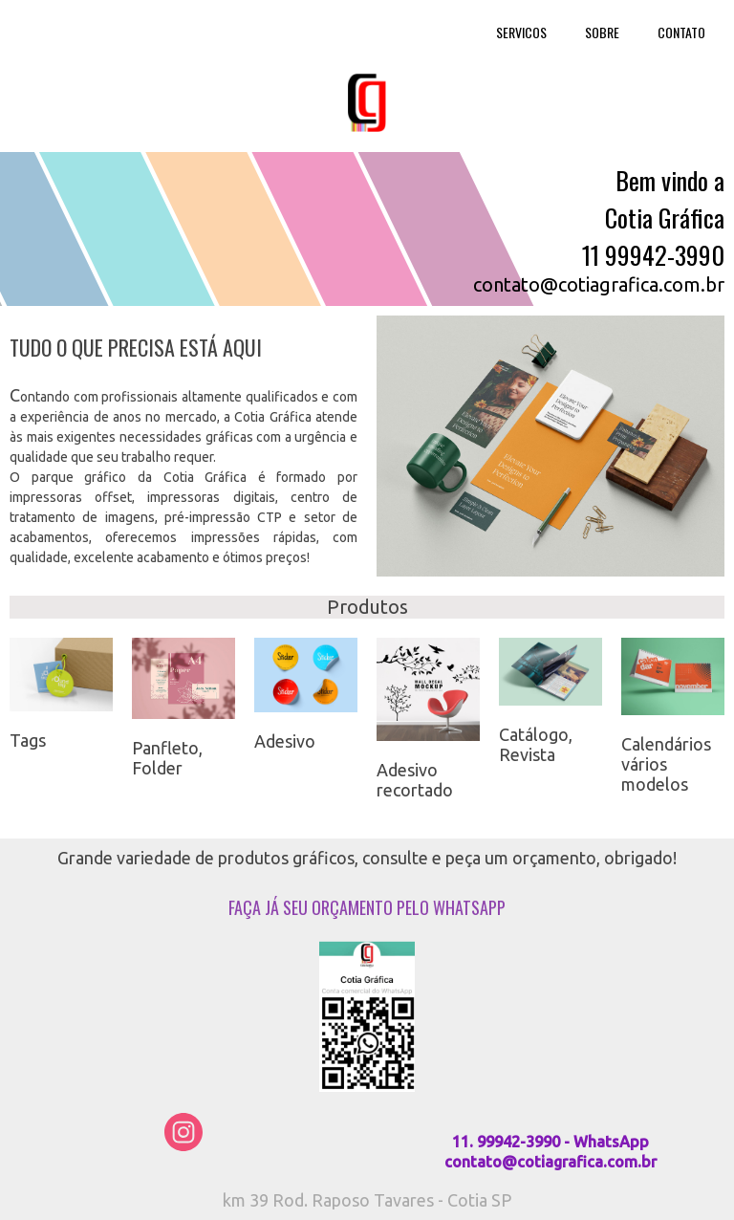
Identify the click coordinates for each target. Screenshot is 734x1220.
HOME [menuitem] (441, 32)
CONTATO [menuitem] (681, 32)
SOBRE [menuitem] (602, 32)
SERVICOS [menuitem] (521, 32)
